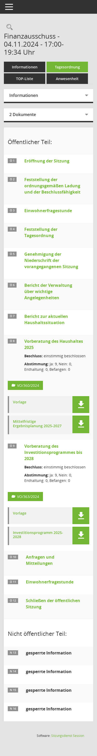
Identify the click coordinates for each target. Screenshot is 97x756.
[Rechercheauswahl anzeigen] (8, 27)
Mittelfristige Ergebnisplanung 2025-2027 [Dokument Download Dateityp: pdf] (37, 423)
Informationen (25, 67)
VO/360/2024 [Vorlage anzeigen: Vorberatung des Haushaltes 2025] (28, 385)
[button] (80, 404)
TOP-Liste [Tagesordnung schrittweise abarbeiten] (24, 78)
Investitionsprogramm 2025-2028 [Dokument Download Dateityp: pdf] (38, 535)
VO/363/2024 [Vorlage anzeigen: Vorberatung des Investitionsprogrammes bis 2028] (28, 496)
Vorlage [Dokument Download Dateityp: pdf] (19, 402)
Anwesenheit (67, 78)
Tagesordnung (67, 67)
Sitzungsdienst (67, 735)
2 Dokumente (22, 114)
